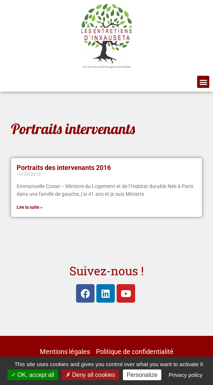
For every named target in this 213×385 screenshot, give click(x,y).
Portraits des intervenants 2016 (64, 167)
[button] (203, 82)
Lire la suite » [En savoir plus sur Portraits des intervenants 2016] (29, 207)
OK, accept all (32, 375)
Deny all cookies (90, 375)
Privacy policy (186, 375)
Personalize (142, 375)
